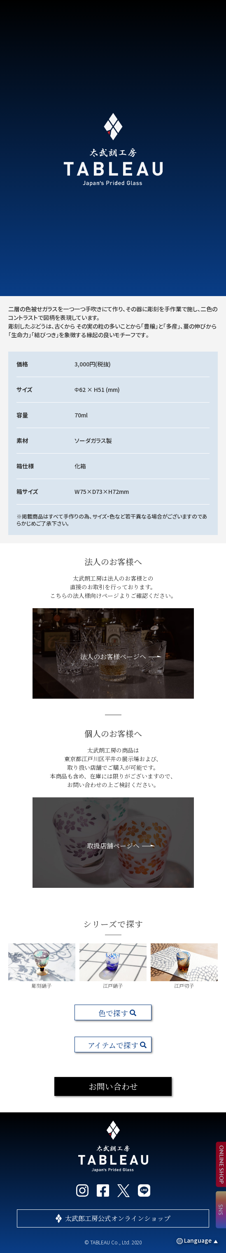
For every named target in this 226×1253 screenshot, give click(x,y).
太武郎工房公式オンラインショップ (117, 1218)
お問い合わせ (113, 1086)
